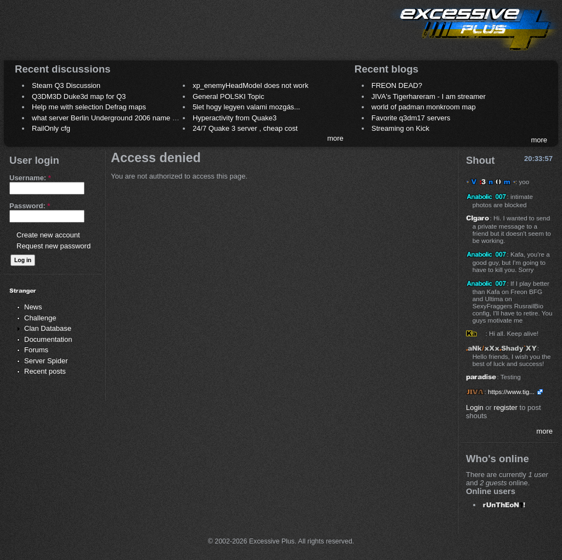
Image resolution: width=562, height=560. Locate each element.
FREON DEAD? (397, 85)
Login (475, 407)
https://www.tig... (511, 391)
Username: (30, 178)
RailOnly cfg (51, 128)
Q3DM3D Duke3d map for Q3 (79, 96)
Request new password (53, 246)
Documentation (48, 339)
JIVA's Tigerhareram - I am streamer (429, 96)
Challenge (40, 318)
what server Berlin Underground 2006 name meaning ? (119, 118)
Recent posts (45, 371)
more (335, 138)
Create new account (48, 235)
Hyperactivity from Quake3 (235, 118)
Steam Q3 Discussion (66, 85)
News (33, 307)
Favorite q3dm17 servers (411, 118)
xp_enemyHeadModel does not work (250, 85)
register (506, 407)
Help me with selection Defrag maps (89, 107)
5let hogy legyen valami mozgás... (246, 107)
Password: (29, 206)
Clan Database (47, 328)
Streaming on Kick (401, 128)
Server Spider (46, 361)
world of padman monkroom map (424, 107)
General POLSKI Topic (229, 96)
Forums (36, 350)
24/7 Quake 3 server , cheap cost (245, 128)
